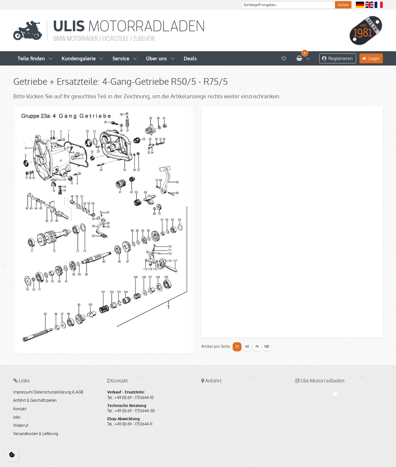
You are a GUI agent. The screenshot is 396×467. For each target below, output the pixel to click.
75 (257, 346)
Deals (190, 58)
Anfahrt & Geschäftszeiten (35, 400)
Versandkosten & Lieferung (35, 433)
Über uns (156, 58)
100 (266, 346)
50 (247, 346)
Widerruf (20, 425)
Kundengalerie (79, 58)
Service (120, 58)
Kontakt (19, 409)
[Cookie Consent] (12, 454)
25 (237, 346)
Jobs (16, 417)
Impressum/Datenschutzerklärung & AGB (48, 392)
